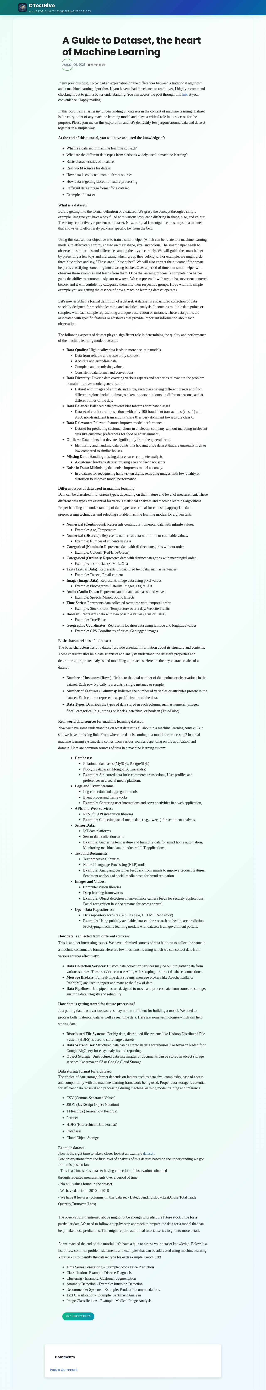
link (185, 94)
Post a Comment (64, 1369)
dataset (148, 1153)
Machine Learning (78, 1316)
